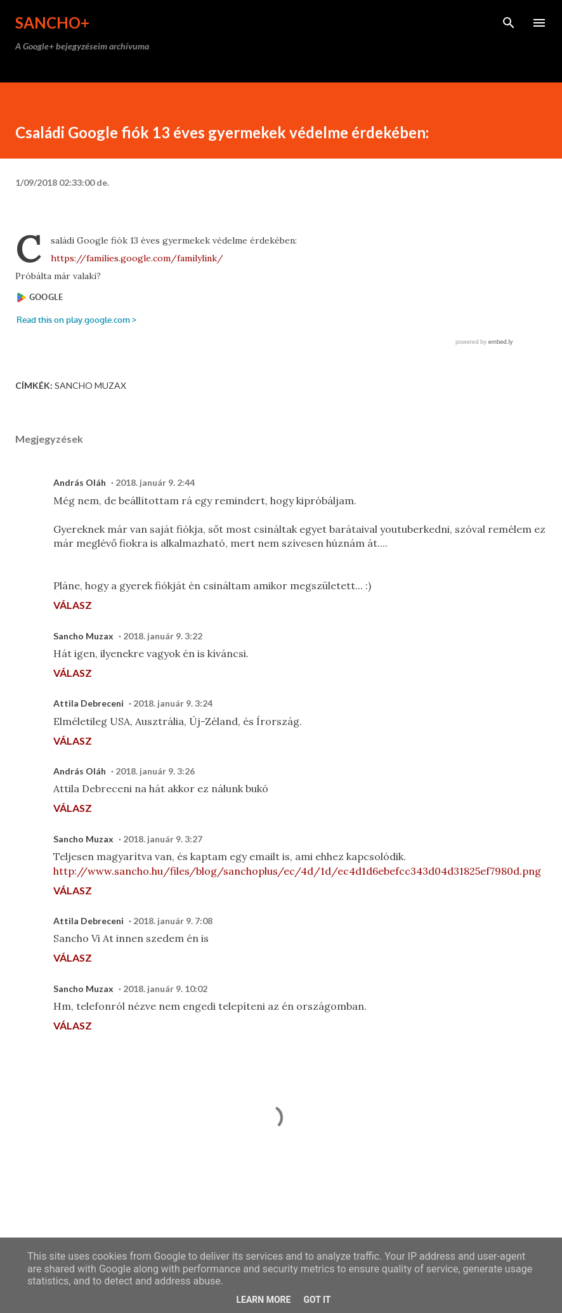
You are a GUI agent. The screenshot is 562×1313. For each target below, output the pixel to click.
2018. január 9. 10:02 (165, 988)
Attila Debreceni (88, 703)
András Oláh (79, 482)
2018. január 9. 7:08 (172, 920)
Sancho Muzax (90, 385)
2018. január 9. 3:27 (162, 838)
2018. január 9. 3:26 (155, 771)
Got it (316, 1300)
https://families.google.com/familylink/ (137, 258)
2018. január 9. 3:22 (162, 635)
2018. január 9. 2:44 (155, 482)
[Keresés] (508, 22)
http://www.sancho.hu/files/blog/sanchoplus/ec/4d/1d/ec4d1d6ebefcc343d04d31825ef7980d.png (297, 871)
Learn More (263, 1300)
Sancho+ (52, 22)
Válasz (72, 605)
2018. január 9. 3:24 (172, 703)
